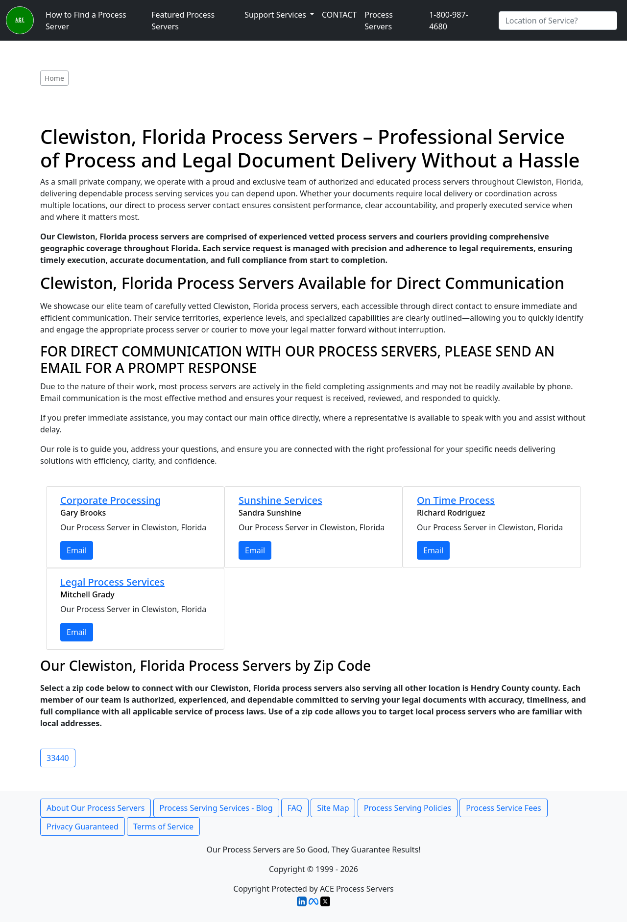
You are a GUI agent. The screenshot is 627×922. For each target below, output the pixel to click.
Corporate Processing (110, 500)
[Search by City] (558, 20)
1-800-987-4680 (448, 20)
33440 (58, 758)
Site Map (333, 808)
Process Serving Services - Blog (216, 808)
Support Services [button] (276, 14)
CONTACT (339, 14)
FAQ (295, 808)
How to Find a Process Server (86, 20)
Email (77, 550)
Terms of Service (163, 826)
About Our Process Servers (96, 808)
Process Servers (378, 20)
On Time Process (456, 500)
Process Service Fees (503, 808)
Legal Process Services (112, 582)
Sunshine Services (280, 500)
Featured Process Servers (183, 20)
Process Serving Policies (408, 808)
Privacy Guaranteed (83, 826)
